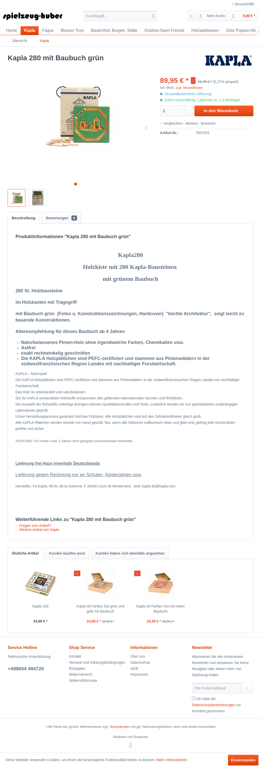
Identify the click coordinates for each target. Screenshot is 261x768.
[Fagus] (48, 30)
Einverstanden (243, 760)
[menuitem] (120, 16)
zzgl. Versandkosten (189, 88)
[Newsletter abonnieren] (247, 688)
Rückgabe (77, 668)
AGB (134, 668)
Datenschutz (140, 662)
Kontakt (75, 656)
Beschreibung (23, 218)
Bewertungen (61, 218)
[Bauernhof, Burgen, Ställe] (114, 30)
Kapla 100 (41, 606)
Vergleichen (171, 123)
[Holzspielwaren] (205, 30)
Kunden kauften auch (67, 553)
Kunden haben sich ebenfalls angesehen (130, 553)
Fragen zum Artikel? (33, 526)
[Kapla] (30, 30)
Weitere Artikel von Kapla (37, 530)
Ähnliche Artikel (25, 553)
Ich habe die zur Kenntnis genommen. (216, 705)
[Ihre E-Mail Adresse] (216, 688)
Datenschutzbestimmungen (213, 705)
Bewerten (206, 123)
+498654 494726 (26, 668)
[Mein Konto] (212, 16)
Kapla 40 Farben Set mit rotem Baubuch (160, 608)
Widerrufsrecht (80, 674)
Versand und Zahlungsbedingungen (97, 662)
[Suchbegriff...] (120, 16)
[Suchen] (153, 16)
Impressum (139, 674)
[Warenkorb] (244, 16)
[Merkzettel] (191, 16)
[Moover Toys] (72, 30)
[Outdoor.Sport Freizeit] (164, 30)
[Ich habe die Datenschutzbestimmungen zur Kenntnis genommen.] (193, 698)
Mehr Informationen (172, 760)
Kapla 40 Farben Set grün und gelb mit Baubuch (101, 608)
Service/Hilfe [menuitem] (243, 4)
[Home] (12, 30)
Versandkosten (120, 727)
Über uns (138, 656)
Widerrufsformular (83, 680)
